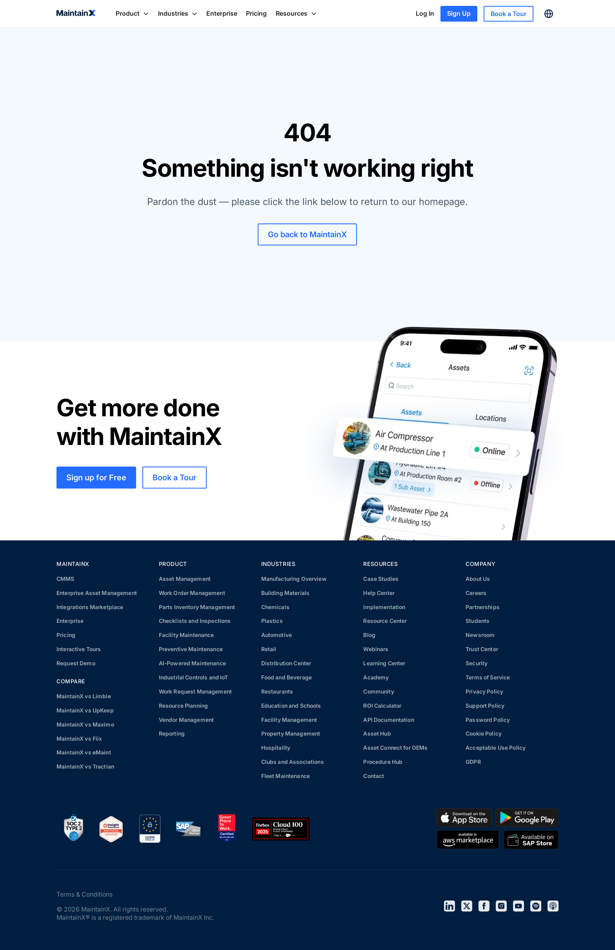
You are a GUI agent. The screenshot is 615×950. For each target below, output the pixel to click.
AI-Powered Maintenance (192, 663)
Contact (373, 775)
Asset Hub (377, 733)
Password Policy (488, 719)
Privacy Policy (484, 691)
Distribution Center (286, 663)
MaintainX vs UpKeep (85, 710)
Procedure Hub (382, 761)
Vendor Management (186, 719)
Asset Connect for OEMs (395, 747)
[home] (76, 14)
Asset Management (185, 578)
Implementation (384, 607)
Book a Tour (508, 14)
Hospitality (276, 747)
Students (477, 620)
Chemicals (275, 607)
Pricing (256, 13)
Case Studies (380, 578)
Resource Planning (183, 705)
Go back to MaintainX (307, 234)
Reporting (172, 733)
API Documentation (388, 719)
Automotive (276, 635)
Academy (376, 677)
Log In (425, 13)
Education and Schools (291, 705)
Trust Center (482, 649)
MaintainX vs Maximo (85, 724)
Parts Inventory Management (197, 607)
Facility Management (289, 719)
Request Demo (75, 663)
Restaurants (277, 691)
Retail (269, 649)
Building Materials (285, 592)
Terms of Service (488, 677)
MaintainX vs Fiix (79, 738)
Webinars (375, 649)
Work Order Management (192, 592)
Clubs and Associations (292, 761)
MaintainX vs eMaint (83, 752)
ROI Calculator (382, 705)
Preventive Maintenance (191, 649)
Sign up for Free (96, 477)
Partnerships (483, 607)
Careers (476, 592)
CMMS (65, 578)
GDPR (473, 761)
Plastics (272, 620)
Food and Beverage (286, 677)
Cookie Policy (484, 733)
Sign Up (459, 13)
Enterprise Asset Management (96, 592)
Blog (369, 635)
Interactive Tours (78, 649)
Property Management (290, 733)
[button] (132, 13)
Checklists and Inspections (195, 620)
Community (378, 691)
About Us (478, 578)
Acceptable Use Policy (496, 747)
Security (477, 663)
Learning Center (384, 663)
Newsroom (480, 635)
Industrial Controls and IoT (193, 677)
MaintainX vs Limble (83, 696)
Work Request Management (195, 691)
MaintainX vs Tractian (85, 766)
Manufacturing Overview (294, 578)
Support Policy (485, 705)
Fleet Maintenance (285, 775)
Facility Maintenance (186, 635)
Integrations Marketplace (89, 607)
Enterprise (221, 13)
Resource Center (385, 620)
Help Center (379, 592)
